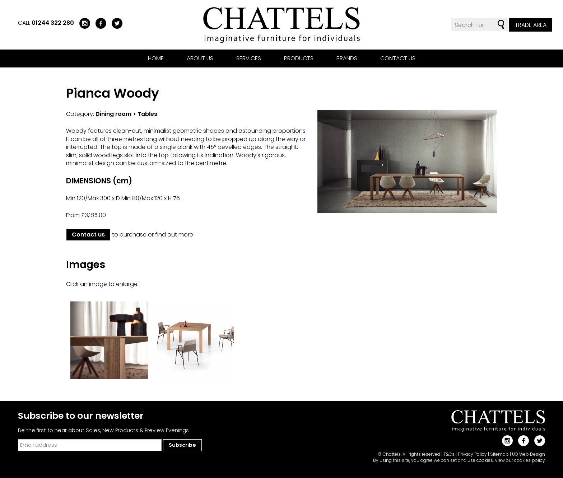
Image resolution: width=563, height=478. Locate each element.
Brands (346, 58)
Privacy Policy (472, 454)
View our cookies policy (520, 460)
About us (200, 58)
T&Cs (449, 454)
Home (156, 58)
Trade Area (530, 25)
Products (298, 58)
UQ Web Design (528, 454)
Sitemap (499, 454)
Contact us (397, 58)
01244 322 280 (53, 23)
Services (248, 58)
